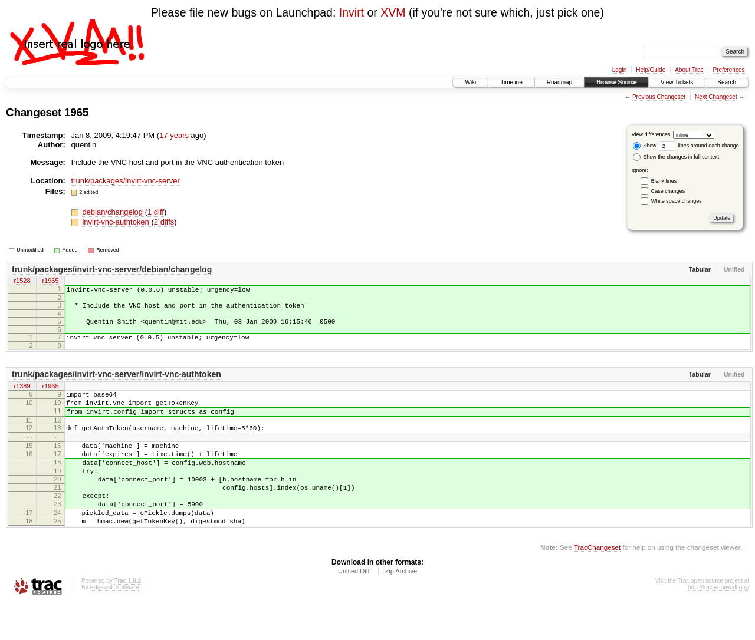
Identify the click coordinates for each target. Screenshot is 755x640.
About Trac (689, 70)
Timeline (511, 82)
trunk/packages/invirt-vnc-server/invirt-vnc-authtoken (116, 383)
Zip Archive (401, 608)
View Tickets (677, 82)
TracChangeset (597, 584)
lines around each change (699, 146)
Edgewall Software (114, 624)
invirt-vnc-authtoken (116, 221)
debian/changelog (113, 211)
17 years (174, 135)
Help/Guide (650, 70)
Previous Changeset (658, 97)
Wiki (470, 82)
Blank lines (664, 181)
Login (619, 70)
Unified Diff (354, 608)
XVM (392, 12)
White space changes (676, 201)
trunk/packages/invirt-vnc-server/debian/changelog (112, 269)
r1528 (22, 281)
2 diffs (164, 221)
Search (726, 82)
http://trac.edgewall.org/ (718, 624)
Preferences (729, 70)
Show (644, 146)
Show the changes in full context (676, 157)
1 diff (155, 211)
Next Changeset (716, 97)
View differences (651, 134)
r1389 (22, 395)
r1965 (50, 281)
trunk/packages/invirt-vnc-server (125, 180)
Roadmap (559, 82)
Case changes (668, 191)
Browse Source (616, 82)
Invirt (351, 12)
